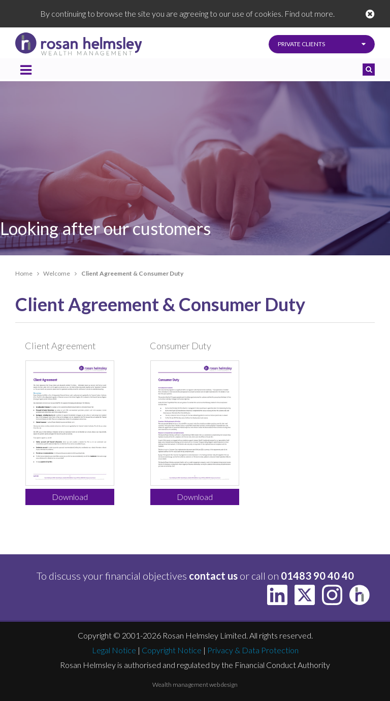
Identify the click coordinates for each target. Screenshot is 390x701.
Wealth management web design (195, 684)
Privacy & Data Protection (253, 650)
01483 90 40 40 (317, 576)
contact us (213, 576)
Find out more (308, 13)
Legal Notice (114, 650)
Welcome (56, 273)
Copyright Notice (172, 650)
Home (23, 273)
